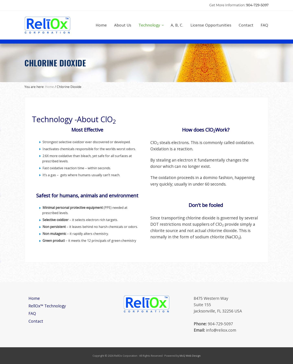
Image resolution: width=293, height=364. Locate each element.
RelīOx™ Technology (47, 306)
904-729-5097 (257, 5)
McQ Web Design (190, 355)
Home (34, 298)
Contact (35, 321)
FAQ (32, 313)
